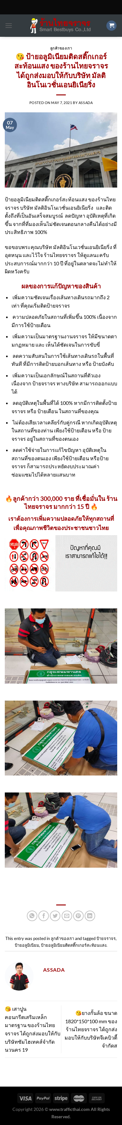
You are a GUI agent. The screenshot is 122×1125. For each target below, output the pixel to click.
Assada (86, 102)
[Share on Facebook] (43, 916)
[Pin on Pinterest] (78, 916)
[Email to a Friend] (67, 916)
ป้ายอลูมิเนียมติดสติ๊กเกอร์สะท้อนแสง (73, 945)
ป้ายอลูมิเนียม (27, 945)
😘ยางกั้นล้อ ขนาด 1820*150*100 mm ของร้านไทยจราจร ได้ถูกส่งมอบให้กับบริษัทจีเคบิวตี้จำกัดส (91, 1029)
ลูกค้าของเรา (61, 48)
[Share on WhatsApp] (32, 916)
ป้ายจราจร (106, 938)
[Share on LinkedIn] (90, 916)
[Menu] (8, 25)
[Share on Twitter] (55, 916)
